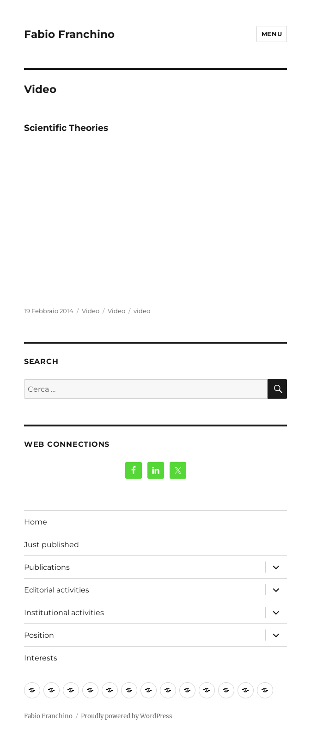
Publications (47, 567)
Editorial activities (56, 590)
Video (90, 311)
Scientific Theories (66, 128)
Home (35, 522)
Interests (40, 658)
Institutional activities (64, 612)
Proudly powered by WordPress (126, 716)
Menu (272, 33)
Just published (51, 544)
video (142, 311)
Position (39, 635)
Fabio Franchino (69, 34)
